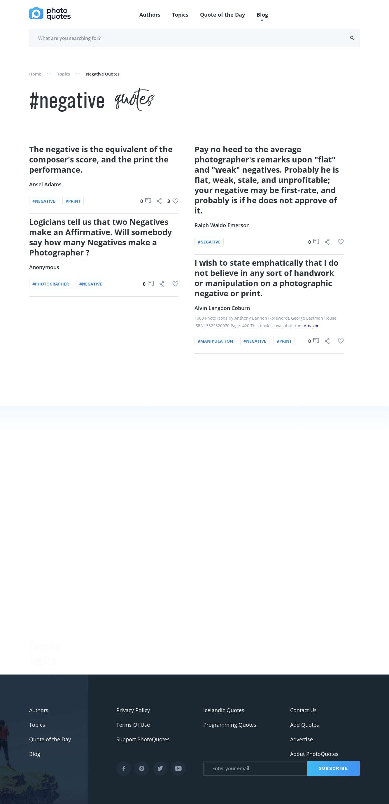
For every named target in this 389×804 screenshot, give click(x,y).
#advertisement (48, 637)
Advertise (301, 739)
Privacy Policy (133, 710)
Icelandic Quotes (223, 710)
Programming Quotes (229, 724)
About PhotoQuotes (314, 753)
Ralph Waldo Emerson (222, 225)
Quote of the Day (222, 14)
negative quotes (103, 74)
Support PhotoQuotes (143, 739)
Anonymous (44, 267)
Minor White (99, 653)
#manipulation (215, 341)
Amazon (312, 325)
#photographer (50, 284)
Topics (180, 14)
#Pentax (39, 652)
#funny (38, 608)
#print (73, 201)
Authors (149, 14)
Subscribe (333, 768)
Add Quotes (304, 724)
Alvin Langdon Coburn (222, 307)
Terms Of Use (133, 724)
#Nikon (38, 666)
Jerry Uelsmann (103, 668)
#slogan (39, 622)
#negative (43, 201)
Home (35, 74)
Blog (262, 14)
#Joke (36, 593)
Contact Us (303, 710)
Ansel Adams (45, 184)
